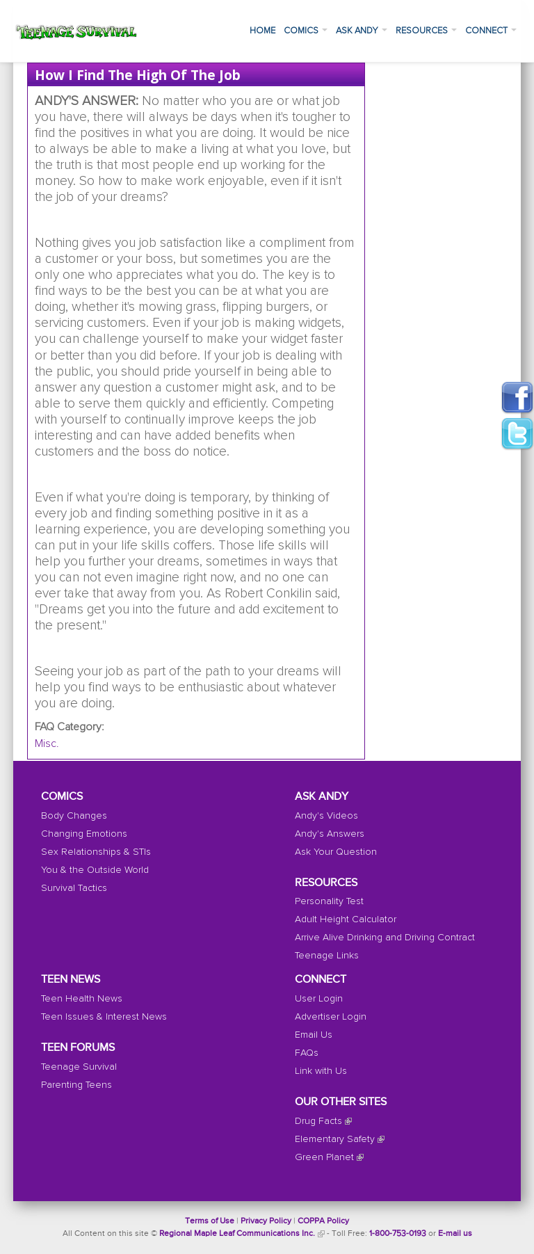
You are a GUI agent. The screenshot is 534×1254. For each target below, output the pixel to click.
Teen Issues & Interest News (104, 1017)
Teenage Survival (79, 1067)
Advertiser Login (330, 1017)
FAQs (306, 1053)
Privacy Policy (266, 1221)
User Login (319, 999)
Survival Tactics (74, 888)
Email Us (313, 1035)
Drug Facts (318, 1121)
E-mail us (455, 1234)
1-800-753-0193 (397, 1234)
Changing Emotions (84, 834)
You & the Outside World (95, 870)
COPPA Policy (323, 1221)
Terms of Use (209, 1221)
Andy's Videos (326, 816)
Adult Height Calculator (345, 919)
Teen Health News (81, 999)
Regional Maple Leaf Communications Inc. (237, 1234)
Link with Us (321, 1071)
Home (262, 30)
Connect (491, 30)
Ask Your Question (336, 852)
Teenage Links (327, 955)
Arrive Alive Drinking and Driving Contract (385, 937)
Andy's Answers (329, 834)
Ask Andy (361, 30)
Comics (305, 30)
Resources (426, 30)
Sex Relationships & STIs (96, 852)
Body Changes (74, 816)
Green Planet (324, 1157)
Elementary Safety (335, 1139)
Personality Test (329, 901)
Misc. (47, 743)
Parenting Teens (76, 1085)
